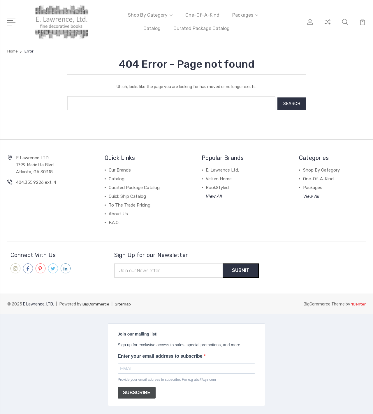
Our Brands (120, 168)
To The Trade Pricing (129, 203)
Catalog (152, 28)
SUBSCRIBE (136, 391)
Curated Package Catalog (201, 28)
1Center (358, 302)
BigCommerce (95, 302)
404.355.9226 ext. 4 (36, 181)
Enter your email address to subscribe (161, 354)
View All (214, 195)
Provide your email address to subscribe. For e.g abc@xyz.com (167, 378)
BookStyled (217, 186)
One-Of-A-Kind (202, 15)
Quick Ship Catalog (127, 195)
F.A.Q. (114, 221)
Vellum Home (219, 177)
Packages (245, 15)
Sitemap (123, 302)
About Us (118, 212)
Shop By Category (150, 15)
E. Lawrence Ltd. (222, 168)
